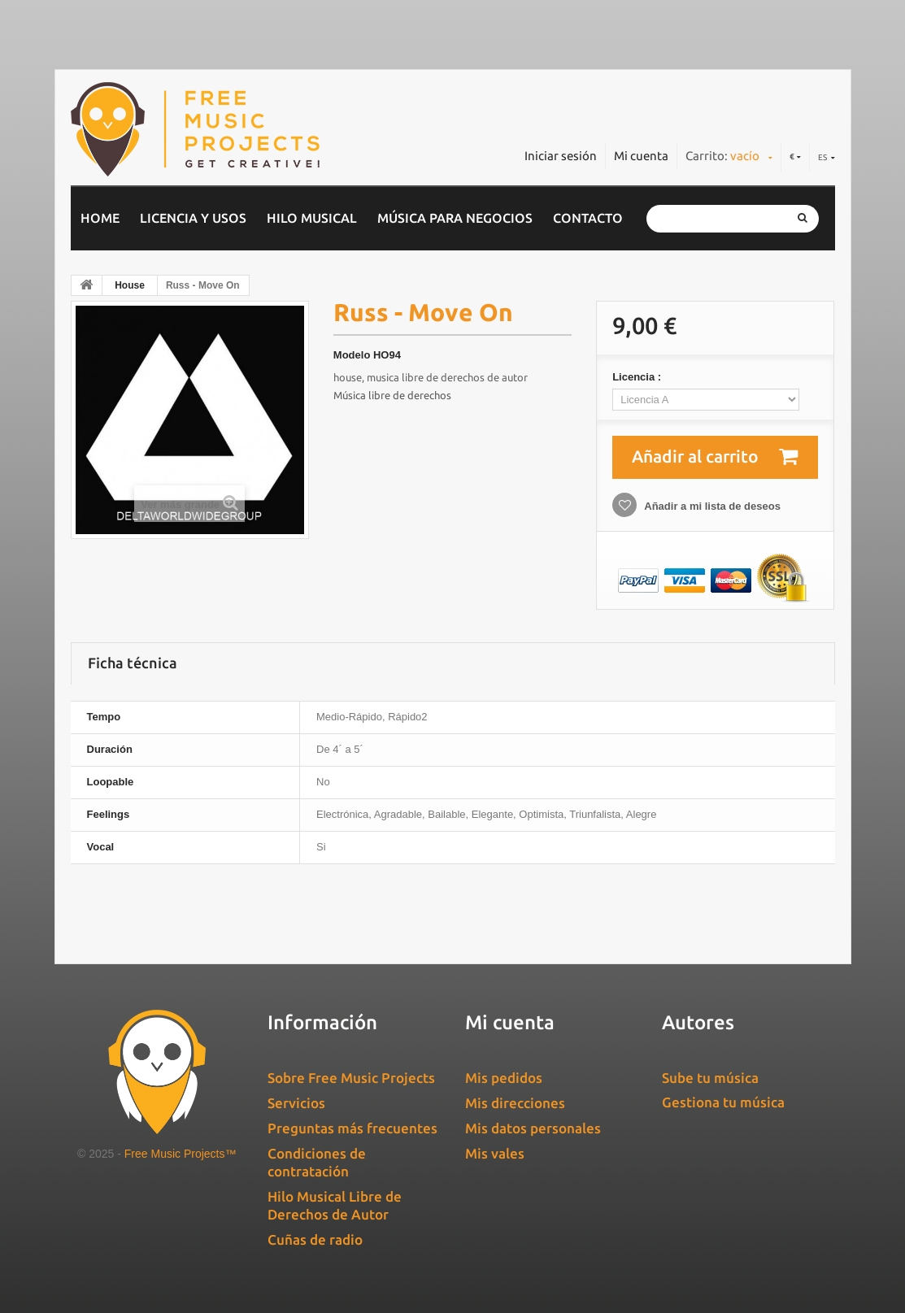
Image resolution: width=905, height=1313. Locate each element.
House (130, 285)
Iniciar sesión (560, 156)
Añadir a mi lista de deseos (711, 506)
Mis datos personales (533, 1128)
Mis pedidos (503, 1077)
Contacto (588, 218)
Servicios (296, 1103)
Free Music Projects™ (180, 1153)
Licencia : (638, 377)
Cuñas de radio (315, 1239)
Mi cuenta (641, 156)
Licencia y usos (193, 218)
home (100, 218)
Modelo (352, 355)
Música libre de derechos (392, 395)
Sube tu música (710, 1077)
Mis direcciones (515, 1103)
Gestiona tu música (723, 1102)
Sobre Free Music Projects (351, 1077)
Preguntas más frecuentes (352, 1128)
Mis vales (494, 1153)
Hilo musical (312, 218)
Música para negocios (455, 218)
